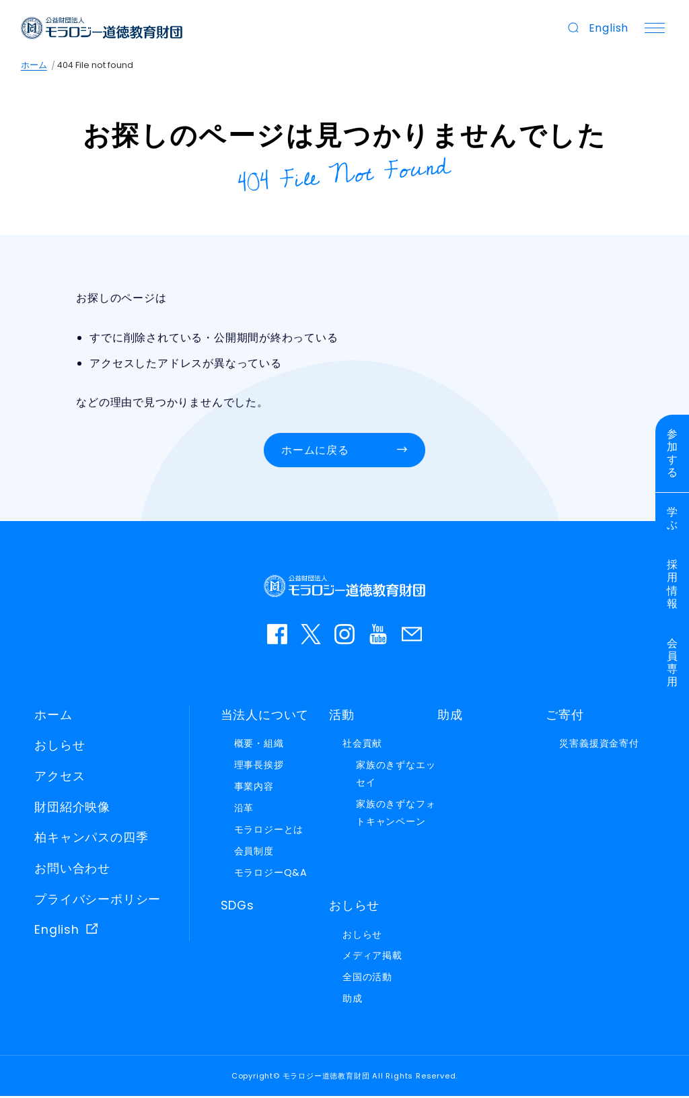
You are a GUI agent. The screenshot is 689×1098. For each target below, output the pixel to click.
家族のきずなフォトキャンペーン (395, 814)
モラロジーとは (269, 830)
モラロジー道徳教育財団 (102, 28)
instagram (344, 635)
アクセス (59, 777)
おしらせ (59, 747)
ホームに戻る (315, 452)
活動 (342, 716)
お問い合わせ (412, 635)
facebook (277, 635)
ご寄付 (564, 716)
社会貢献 (362, 745)
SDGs (237, 907)
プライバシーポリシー (97, 901)
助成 (450, 716)
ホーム (34, 65)
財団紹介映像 (72, 808)
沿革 (244, 810)
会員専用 (672, 665)
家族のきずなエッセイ (395, 775)
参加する (672, 454)
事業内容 (254, 788)
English (608, 28)
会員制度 (254, 852)
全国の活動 (367, 979)
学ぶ (672, 520)
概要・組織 (259, 745)
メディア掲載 (372, 957)
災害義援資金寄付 (599, 745)
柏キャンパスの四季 (91, 839)
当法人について (265, 716)
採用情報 (672, 586)
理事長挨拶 (259, 767)
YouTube (378, 635)
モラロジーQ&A (270, 874)
